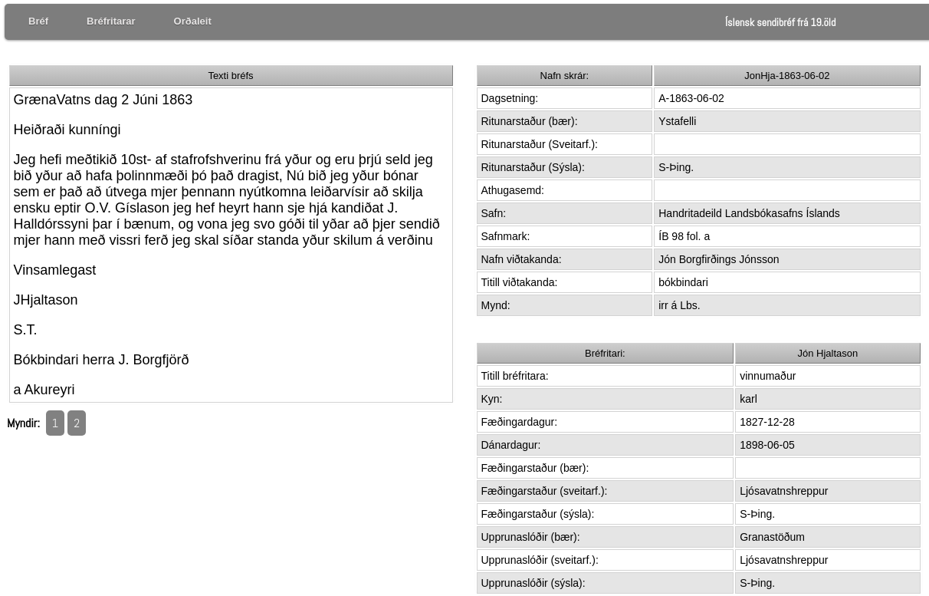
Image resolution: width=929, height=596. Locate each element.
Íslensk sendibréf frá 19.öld (780, 22)
